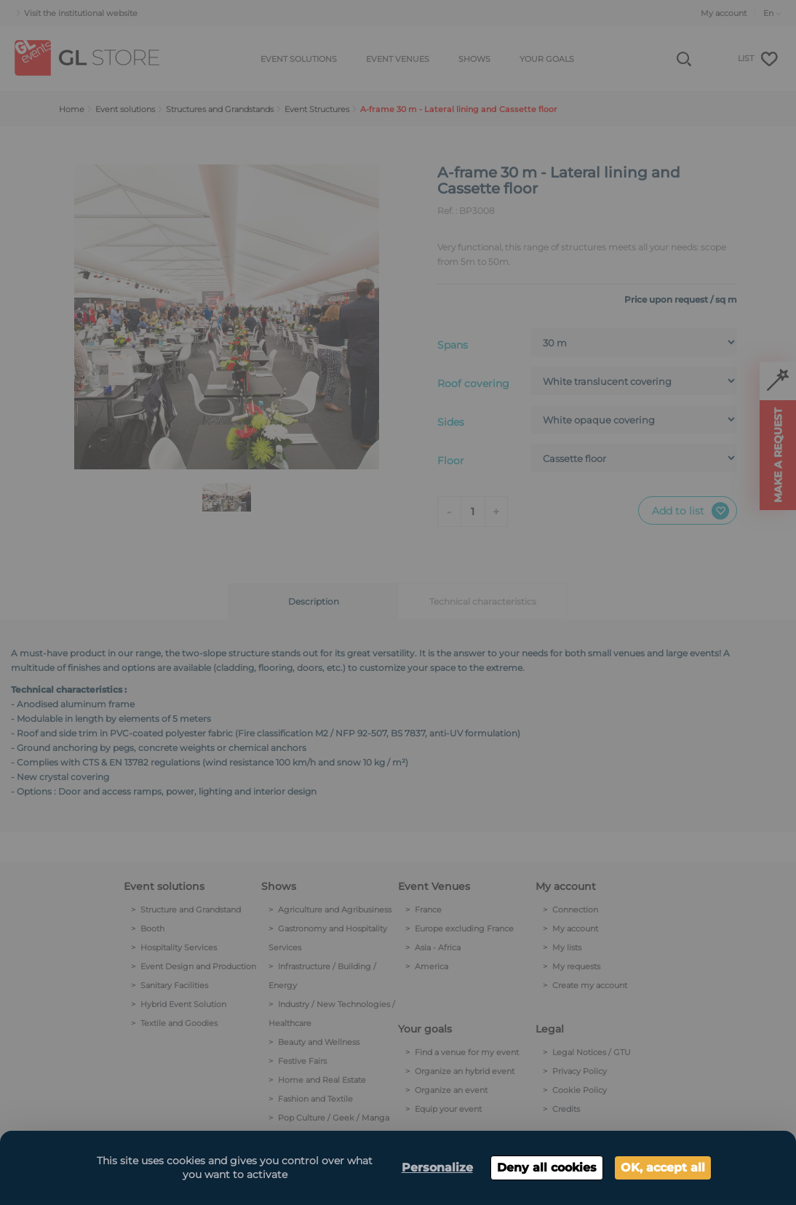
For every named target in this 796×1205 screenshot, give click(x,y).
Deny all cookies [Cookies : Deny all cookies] (547, 1167)
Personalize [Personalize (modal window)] (437, 1167)
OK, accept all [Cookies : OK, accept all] (663, 1167)
